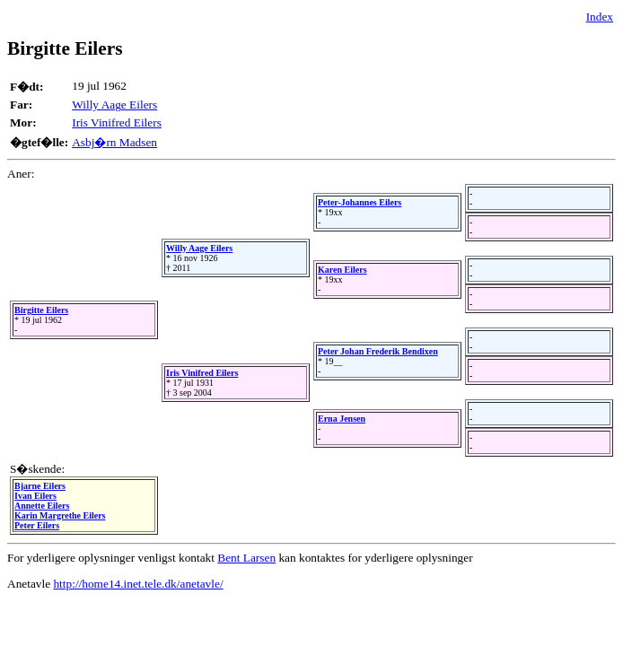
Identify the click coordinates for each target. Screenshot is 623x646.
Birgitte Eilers (41, 310)
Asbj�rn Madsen (114, 142)
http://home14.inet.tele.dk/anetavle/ (138, 583)
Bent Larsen (246, 557)
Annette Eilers (41, 506)
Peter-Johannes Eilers (359, 202)
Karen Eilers (342, 270)
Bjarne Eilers (40, 486)
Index (599, 16)
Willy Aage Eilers (114, 104)
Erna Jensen (341, 418)
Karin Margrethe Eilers (59, 515)
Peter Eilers (36, 525)
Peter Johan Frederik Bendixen (378, 351)
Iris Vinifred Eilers (117, 122)
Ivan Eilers (35, 496)
